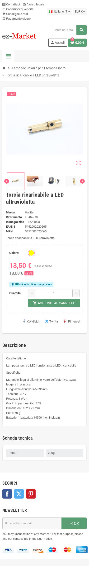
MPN (9, 231)
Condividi (31, 321)
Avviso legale (33, 4)
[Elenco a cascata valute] (80, 11)
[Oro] (31, 253)
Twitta (51, 321)
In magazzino (15, 222)
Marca (10, 212)
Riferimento (14, 217)
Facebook (7, 494)
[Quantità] (54, 293)
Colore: (14, 253)
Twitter (19, 494)
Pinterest (72, 321)
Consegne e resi (15, 14)
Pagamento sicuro (16, 18)
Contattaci (11, 4)
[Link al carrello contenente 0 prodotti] (77, 43)
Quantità (15, 293)
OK (74, 523)
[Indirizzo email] (31, 523)
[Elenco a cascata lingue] (59, 11)
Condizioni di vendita (17, 9)
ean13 (10, 226)
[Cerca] (69, 30)
